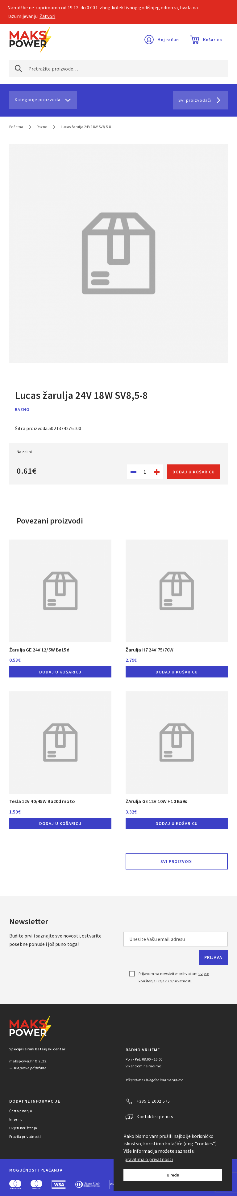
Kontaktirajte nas (155, 1116)
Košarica (212, 39)
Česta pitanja (20, 1110)
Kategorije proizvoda (37, 99)
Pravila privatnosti (25, 1136)
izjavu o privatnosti (175, 981)
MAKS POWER (30, 39)
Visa (59, 1184)
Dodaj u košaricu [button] (60, 672)
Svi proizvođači (194, 100)
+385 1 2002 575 (153, 1101)
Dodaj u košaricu (194, 472)
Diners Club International (87, 1184)
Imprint (15, 1119)
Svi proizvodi (176, 861)
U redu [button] (173, 1175)
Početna (16, 126)
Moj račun (168, 39)
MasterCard (15, 1184)
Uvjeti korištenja (23, 1128)
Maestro (36, 1184)
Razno (42, 126)
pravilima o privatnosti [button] (148, 1159)
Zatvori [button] (47, 16)
